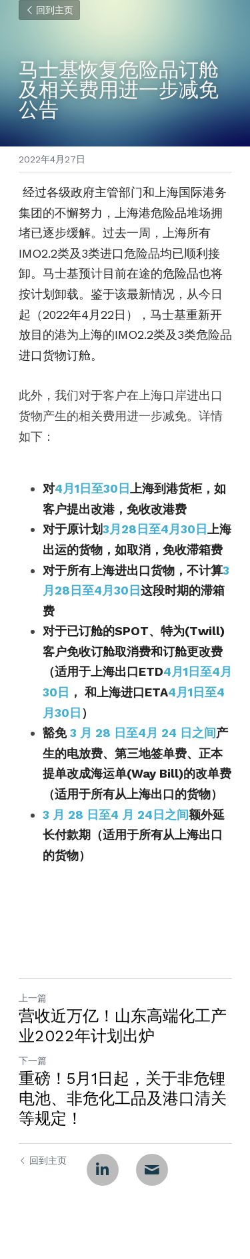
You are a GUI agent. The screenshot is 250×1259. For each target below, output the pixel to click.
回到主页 (49, 10)
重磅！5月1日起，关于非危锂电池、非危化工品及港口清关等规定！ (123, 1098)
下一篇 (33, 1060)
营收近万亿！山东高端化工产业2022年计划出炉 (123, 1026)
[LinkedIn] (103, 1170)
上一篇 (33, 998)
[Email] (152, 1170)
